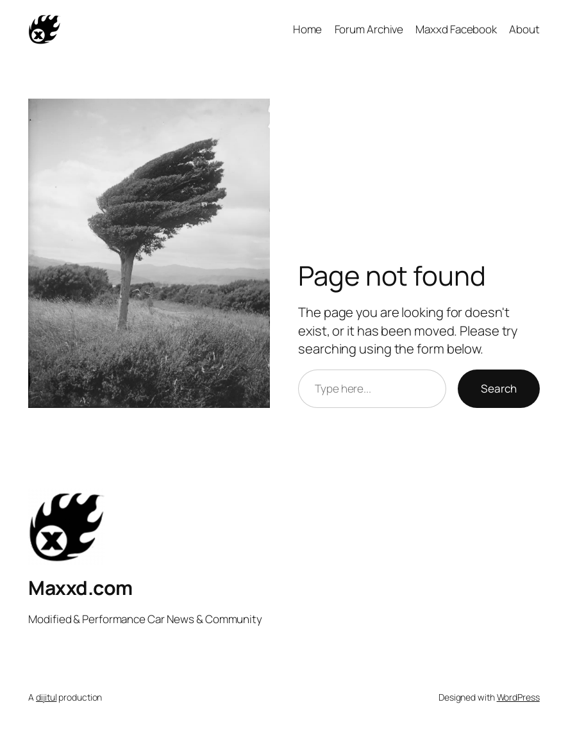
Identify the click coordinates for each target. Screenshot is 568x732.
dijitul (46, 697)
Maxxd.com (80, 587)
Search (499, 388)
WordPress (518, 697)
